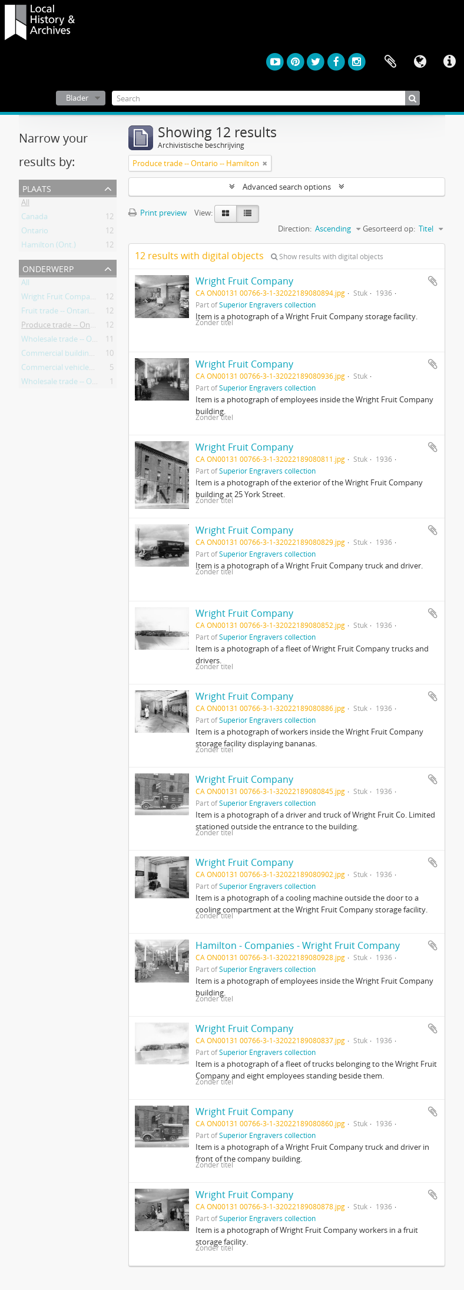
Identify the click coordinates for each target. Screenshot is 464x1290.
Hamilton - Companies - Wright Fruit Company (297, 945)
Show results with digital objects (327, 257)
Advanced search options (287, 186)
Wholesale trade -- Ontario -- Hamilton (87, 341)
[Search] (266, 98)
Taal (420, 62)
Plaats (36, 188)
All (25, 204)
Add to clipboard (433, 281)
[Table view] (247, 214)
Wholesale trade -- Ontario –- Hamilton (88, 383)
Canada (34, 218)
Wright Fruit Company (244, 280)
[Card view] (225, 214)
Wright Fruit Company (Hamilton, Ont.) (89, 298)
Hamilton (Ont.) (48, 247)
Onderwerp (48, 268)
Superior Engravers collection (267, 304)
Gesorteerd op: (389, 228)
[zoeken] (412, 98)
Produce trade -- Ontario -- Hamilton (84, 327)
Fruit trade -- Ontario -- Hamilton (78, 312)
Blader (77, 97)
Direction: (294, 228)
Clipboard (390, 62)
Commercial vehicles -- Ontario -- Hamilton (95, 369)
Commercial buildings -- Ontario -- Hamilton (97, 355)
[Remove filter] (265, 163)
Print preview (157, 212)
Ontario (34, 232)
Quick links (449, 62)
